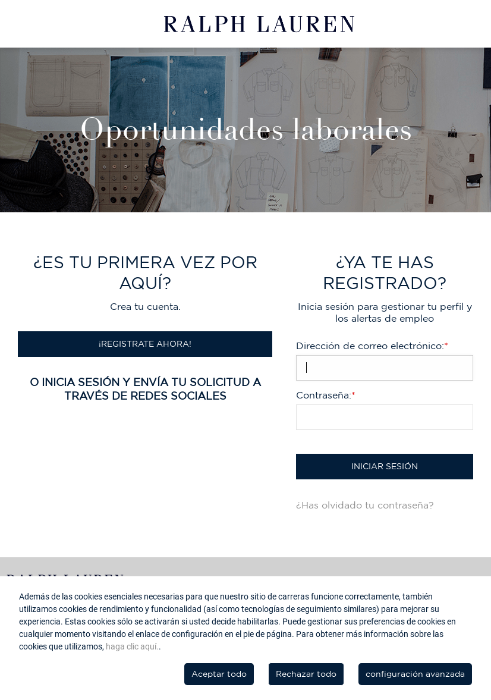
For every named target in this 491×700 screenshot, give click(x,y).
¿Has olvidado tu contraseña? (365, 505)
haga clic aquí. (132, 646)
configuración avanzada (415, 674)
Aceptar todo (219, 674)
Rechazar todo (306, 674)
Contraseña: (325, 395)
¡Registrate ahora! (145, 344)
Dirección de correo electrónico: (372, 345)
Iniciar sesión (384, 466)
